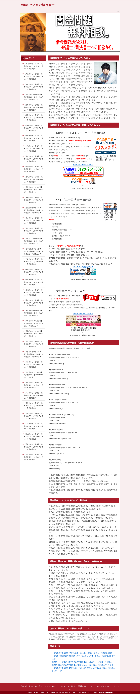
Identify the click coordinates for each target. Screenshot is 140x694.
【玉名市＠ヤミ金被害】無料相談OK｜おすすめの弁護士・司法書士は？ (33, 86)
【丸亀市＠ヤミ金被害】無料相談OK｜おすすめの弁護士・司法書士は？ (33, 179)
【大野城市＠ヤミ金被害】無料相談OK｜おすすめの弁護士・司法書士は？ (33, 323)
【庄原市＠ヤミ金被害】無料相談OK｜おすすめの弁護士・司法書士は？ (33, 343)
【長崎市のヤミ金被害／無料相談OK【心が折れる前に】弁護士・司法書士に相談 (82, 653)
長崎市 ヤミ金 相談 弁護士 (37, 5)
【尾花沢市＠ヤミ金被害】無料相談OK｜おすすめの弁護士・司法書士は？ (33, 333)
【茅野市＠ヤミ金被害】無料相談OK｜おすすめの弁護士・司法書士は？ (33, 446)
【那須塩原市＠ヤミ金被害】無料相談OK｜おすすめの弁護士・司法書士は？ (33, 210)
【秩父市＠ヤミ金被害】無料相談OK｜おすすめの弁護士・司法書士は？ (33, 138)
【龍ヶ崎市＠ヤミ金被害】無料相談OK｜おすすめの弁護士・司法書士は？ (33, 374)
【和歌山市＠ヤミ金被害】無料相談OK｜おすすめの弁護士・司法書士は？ (33, 97)
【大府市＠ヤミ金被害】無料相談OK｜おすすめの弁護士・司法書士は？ (33, 395)
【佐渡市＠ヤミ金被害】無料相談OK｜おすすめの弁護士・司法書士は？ (33, 158)
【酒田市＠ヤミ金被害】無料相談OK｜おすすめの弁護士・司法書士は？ (33, 220)
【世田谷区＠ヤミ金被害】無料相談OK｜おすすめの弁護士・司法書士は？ (33, 241)
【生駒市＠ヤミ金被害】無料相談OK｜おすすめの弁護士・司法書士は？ (33, 148)
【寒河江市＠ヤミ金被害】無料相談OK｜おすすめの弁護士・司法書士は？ (33, 313)
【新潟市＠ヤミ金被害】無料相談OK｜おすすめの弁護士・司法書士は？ (33, 66)
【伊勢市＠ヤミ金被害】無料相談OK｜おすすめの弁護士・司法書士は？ (33, 128)
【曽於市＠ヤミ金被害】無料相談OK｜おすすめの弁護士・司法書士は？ (33, 405)
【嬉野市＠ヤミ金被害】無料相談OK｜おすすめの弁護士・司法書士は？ (33, 107)
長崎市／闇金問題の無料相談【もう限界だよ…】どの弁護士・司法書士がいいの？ (82, 665)
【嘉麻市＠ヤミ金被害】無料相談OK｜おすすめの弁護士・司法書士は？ (33, 385)
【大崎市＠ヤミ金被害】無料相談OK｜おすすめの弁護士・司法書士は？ (33, 416)
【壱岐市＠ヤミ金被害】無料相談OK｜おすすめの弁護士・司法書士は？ (33, 261)
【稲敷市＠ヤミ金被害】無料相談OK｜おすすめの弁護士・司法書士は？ (33, 117)
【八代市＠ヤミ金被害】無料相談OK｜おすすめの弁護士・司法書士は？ (33, 230)
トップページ (57, 671)
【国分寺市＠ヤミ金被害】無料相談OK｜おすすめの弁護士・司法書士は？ (33, 189)
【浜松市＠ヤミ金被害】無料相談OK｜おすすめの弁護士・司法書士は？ (33, 364)
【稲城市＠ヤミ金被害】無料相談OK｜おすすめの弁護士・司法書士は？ (33, 436)
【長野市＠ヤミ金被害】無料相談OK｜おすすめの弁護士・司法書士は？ (33, 272)
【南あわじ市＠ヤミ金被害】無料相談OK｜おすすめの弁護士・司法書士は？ (33, 354)
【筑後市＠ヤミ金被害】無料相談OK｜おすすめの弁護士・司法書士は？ (33, 76)
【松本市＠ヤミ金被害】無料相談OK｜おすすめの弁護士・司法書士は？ (33, 426)
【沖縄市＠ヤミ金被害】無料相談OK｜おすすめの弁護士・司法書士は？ (33, 199)
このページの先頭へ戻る (113, 681)
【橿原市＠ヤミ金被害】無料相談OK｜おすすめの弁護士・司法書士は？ (33, 457)
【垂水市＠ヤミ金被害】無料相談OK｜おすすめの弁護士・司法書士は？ (33, 302)
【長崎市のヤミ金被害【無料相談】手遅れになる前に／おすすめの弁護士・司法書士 (83, 668)
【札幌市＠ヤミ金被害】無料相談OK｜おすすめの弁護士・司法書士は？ (33, 292)
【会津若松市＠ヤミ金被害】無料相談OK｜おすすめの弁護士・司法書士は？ (33, 251)
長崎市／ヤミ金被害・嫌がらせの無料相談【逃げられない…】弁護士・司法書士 (82, 662)
